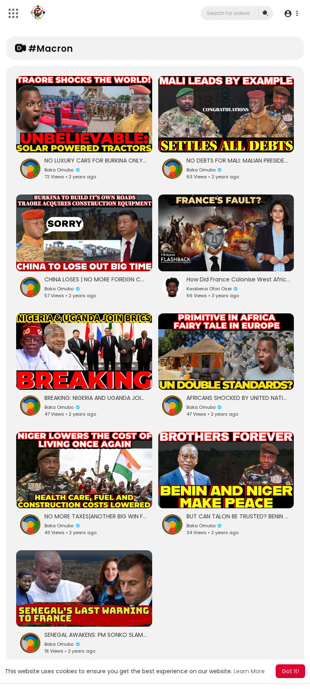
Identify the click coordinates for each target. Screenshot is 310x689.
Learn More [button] (249, 671)
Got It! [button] (290, 671)
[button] (291, 13)
